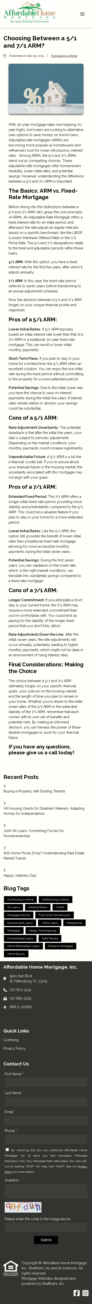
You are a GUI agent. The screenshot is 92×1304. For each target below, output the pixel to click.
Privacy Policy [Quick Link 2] (14, 1048)
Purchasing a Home (64, 55)
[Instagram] (85, 1293)
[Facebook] (77, 1293)
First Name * (14, 1074)
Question (12, 1180)
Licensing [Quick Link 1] (11, 1040)
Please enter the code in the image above (37, 1219)
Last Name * (14, 1093)
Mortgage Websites (38, 1278)
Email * (10, 1112)
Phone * (11, 1131)
